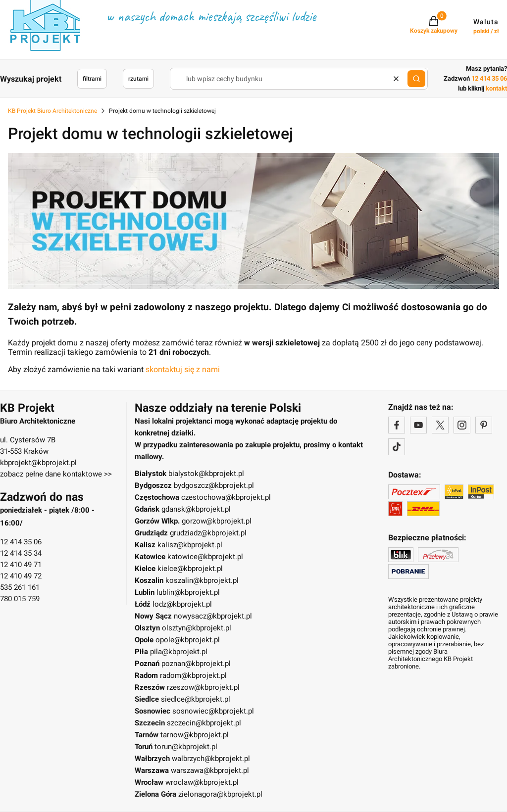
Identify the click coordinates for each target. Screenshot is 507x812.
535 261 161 (20, 587)
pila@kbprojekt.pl (178, 651)
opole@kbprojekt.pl (187, 639)
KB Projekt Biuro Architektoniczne (52, 110)
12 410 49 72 (21, 576)
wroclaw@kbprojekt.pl (202, 782)
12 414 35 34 (21, 553)
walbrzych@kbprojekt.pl (211, 758)
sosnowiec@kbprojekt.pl (213, 711)
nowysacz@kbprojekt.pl (213, 616)
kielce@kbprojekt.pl (190, 568)
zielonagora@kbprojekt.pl (220, 794)
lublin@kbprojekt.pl (188, 592)
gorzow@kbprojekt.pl (217, 521)
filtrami (92, 78)
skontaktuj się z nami (183, 369)
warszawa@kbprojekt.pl (210, 770)
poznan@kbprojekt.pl (196, 663)
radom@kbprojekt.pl (193, 675)
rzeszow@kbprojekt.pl (203, 687)
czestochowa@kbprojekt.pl (226, 497)
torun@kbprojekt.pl (185, 746)
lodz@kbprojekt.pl (182, 604)
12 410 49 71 (21, 564)
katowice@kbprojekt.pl (205, 556)
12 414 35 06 (21, 541)
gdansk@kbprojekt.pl (196, 509)
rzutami (138, 78)
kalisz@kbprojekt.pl (189, 544)
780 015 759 (20, 598)
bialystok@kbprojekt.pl (206, 473)
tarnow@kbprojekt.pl (194, 734)
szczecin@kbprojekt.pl (204, 722)
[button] (416, 78)
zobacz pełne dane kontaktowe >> (56, 474)
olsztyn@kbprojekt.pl (196, 627)
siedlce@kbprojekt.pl (195, 699)
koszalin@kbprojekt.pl (202, 580)
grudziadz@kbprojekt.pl (208, 532)
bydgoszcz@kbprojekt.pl (214, 485)
